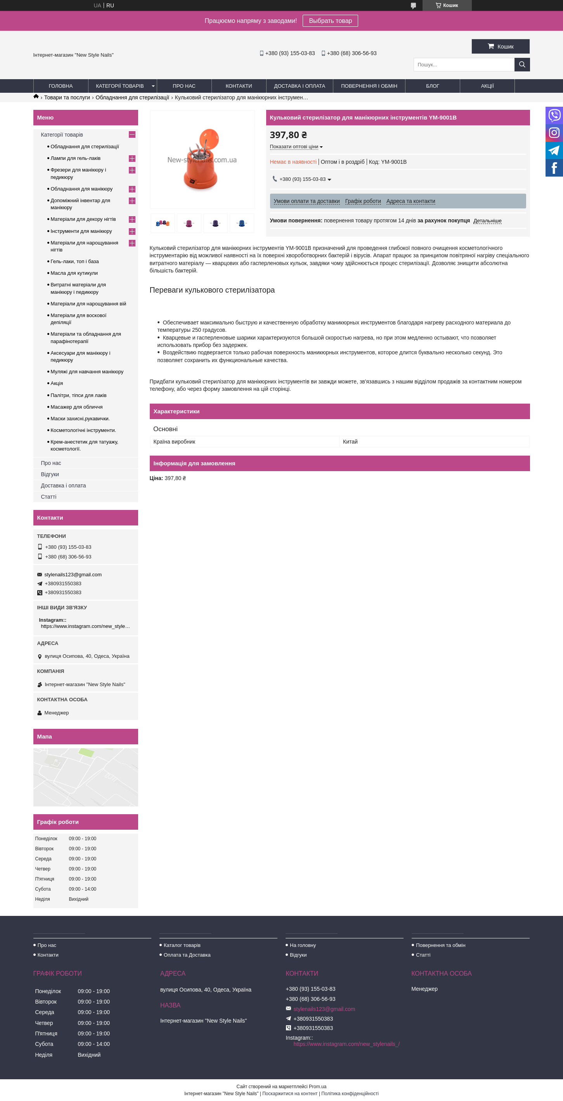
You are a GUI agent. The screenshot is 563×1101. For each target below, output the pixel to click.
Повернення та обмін (440, 945)
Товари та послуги (67, 97)
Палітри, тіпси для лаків (79, 395)
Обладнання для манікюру (82, 189)
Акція (57, 383)
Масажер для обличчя (77, 407)
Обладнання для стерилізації (133, 97)
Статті (49, 497)
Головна (61, 86)
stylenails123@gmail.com (73, 574)
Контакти (239, 86)
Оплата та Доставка (187, 955)
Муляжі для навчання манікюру (87, 372)
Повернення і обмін (369, 86)
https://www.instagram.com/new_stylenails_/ (86, 626)
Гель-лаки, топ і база (75, 261)
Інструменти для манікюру (81, 231)
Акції (487, 86)
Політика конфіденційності (350, 1093)
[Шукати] (522, 64)
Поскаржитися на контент (289, 1093)
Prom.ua (317, 1086)
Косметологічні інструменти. (83, 430)
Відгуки (50, 474)
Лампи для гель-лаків (76, 158)
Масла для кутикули (74, 273)
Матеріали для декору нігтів (83, 219)
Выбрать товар (330, 20)
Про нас (184, 86)
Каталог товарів (182, 945)
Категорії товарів (120, 86)
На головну (303, 945)
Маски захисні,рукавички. (80, 418)
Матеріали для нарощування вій (88, 304)
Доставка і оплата (300, 86)
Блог (432, 86)
